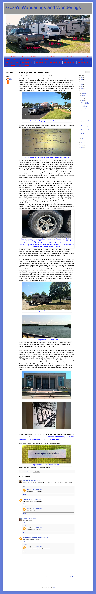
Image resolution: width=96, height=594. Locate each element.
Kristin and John (26, 480)
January (83, 140)
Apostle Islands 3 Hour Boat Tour (85, 103)
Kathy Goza (11, 82)
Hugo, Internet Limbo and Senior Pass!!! (85, 127)
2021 (82, 86)
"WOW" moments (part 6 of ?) (33, 60)
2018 (82, 91)
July (83, 98)
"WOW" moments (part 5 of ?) (14, 60)
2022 (82, 84)
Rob (24, 518)
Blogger (53, 587)
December (84, 93)
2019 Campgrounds (11, 65)
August (83, 97)
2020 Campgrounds (24, 65)
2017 (82, 142)
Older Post (72, 576)
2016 (82, 144)
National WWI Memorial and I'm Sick (85, 116)
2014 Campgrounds (27, 62)
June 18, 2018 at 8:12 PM (37, 527)
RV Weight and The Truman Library (85, 119)
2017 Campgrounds (55, 62)
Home (6, 57)
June (83, 100)
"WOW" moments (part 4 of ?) (79, 57)
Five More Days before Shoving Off (85, 135)
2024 (82, 81)
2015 (82, 145)
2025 (82, 79)
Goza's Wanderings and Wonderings (43, 7)
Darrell (28, 489)
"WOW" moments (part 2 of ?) (39, 57)
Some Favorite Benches (12, 62)
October (83, 95)
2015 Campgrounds (41, 62)
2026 (82, 77)
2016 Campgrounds (69, 62)
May (83, 138)
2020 (82, 88)
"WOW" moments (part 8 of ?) (73, 60)
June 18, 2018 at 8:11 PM (37, 489)
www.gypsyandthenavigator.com (30, 537)
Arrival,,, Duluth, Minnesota (84, 106)
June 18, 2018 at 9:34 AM (43, 537)
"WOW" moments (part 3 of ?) (59, 57)
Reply (24, 484)
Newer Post (22, 576)
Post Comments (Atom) (29, 579)
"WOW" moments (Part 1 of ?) (19, 57)
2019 (82, 90)
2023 (82, 83)
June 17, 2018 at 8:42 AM (36, 480)
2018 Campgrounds (83, 62)
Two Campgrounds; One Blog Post (85, 109)
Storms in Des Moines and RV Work (85, 112)
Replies (25, 486)
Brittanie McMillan (10, 79)
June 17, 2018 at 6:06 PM (30, 518)
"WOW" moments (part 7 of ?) (53, 60)
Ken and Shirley (26, 499)
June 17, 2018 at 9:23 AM (35, 499)
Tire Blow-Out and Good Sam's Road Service (85, 123)
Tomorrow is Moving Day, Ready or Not (85, 131)
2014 (82, 147)
